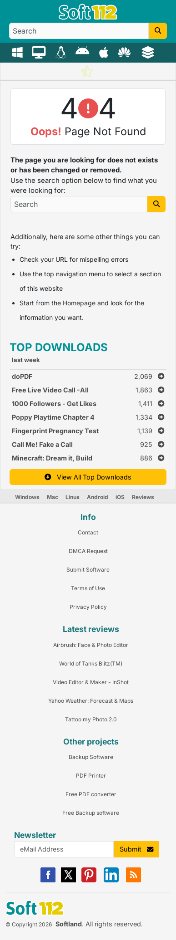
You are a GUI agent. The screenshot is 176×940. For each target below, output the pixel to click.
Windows (27, 497)
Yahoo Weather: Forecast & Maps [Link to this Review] (90, 700)
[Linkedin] (111, 880)
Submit (136, 849)
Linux (72, 497)
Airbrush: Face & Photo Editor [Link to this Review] (90, 644)
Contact (88, 532)
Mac (52, 497)
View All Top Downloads (88, 477)
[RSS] (133, 880)
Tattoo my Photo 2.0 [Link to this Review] (91, 719)
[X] (68, 880)
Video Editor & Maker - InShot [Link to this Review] (91, 682)
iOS (120, 497)
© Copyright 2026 (28, 924)
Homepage (79, 303)
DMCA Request (88, 551)
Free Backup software (90, 812)
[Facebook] (47, 880)
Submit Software (88, 569)
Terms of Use (88, 588)
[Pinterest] (88, 880)
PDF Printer (91, 775)
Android (97, 497)
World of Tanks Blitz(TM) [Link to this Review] (90, 663)
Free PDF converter (90, 794)
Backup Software (91, 757)
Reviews (143, 497)
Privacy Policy (88, 606)
